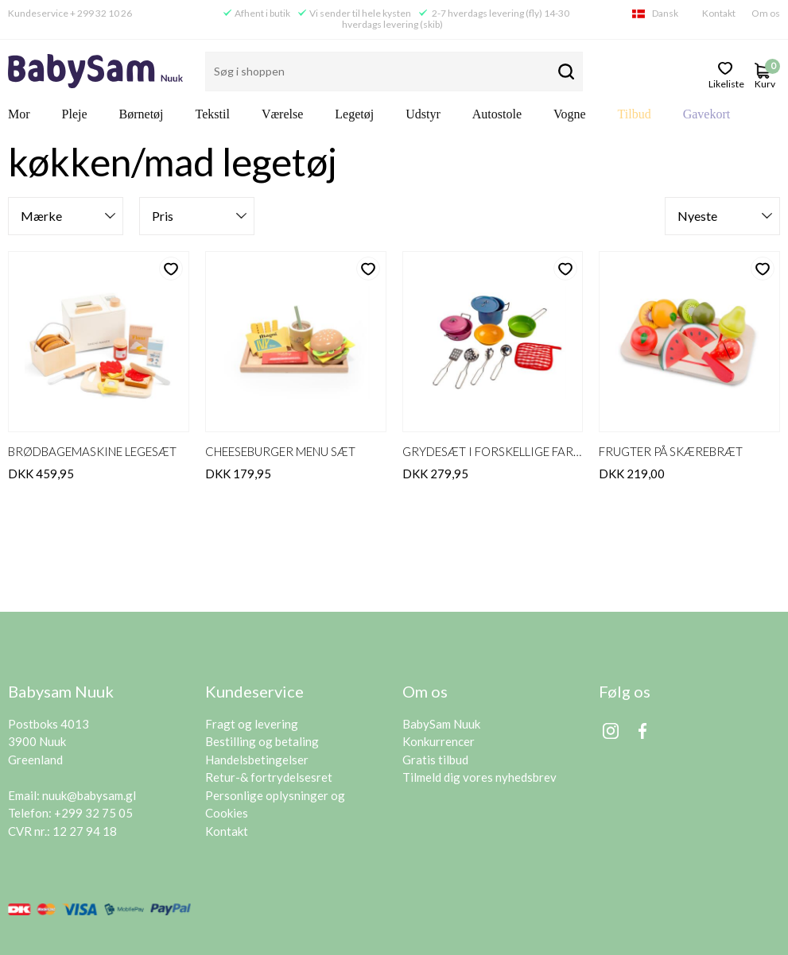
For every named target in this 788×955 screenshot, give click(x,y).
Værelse (282, 114)
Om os (765, 13)
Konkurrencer (438, 741)
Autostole (497, 114)
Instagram (611, 731)
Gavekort (707, 114)
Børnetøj (141, 114)
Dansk (665, 13)
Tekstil (213, 114)
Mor (19, 114)
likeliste (725, 82)
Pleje (74, 114)
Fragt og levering (251, 724)
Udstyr (423, 114)
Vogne (569, 114)
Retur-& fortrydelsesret (268, 777)
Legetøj (354, 114)
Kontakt (719, 13)
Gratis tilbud (435, 759)
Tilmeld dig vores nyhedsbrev (479, 777)
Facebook (642, 731)
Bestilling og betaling (262, 741)
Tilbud (634, 114)
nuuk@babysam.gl (89, 795)
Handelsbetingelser (257, 759)
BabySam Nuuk (441, 724)
